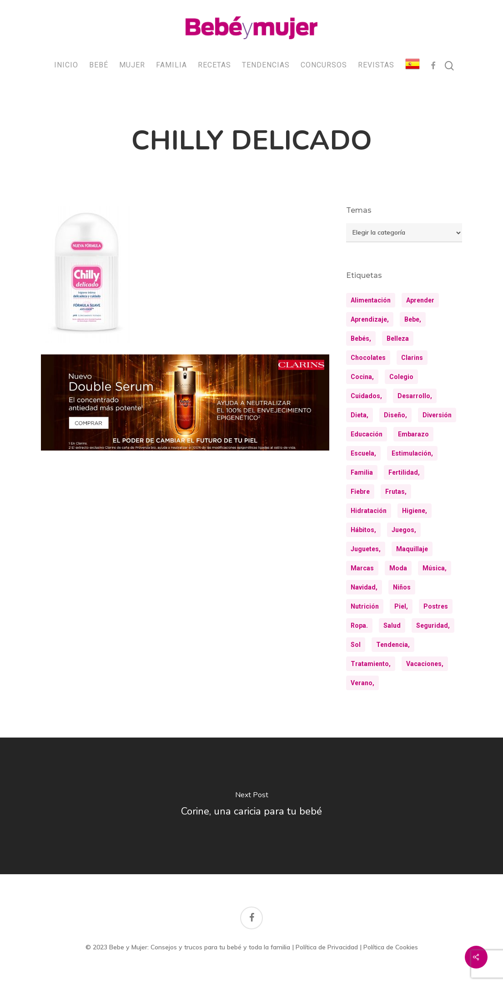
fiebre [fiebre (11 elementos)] (360, 491)
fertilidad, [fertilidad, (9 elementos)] (404, 472)
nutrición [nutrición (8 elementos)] (365, 606)
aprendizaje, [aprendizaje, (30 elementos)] (370, 319)
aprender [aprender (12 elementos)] (420, 300)
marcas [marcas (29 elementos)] (362, 568)
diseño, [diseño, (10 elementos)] (395, 415)
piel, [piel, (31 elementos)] (401, 606)
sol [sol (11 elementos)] (356, 644)
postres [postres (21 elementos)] (435, 606)
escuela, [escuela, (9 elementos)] (363, 453)
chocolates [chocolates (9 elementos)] (368, 357)
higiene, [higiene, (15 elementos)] (414, 510)
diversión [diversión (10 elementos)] (437, 415)
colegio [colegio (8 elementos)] (401, 376)
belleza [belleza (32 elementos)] (398, 338)
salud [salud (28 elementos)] (392, 625)
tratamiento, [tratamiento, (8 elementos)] (371, 663)
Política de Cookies (390, 947)
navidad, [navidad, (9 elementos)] (364, 587)
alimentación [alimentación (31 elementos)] (371, 300)
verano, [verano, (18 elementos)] (362, 683)
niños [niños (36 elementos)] (402, 587)
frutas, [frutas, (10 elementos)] (396, 491)
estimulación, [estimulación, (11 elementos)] (412, 453)
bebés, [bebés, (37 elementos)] (361, 338)
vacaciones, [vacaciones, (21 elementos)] (424, 663)
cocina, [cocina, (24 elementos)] (362, 376)
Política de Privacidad (327, 947)
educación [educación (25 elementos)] (366, 434)
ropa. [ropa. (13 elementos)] (359, 625)
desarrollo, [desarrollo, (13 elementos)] (414, 396)
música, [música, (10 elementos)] (435, 568)
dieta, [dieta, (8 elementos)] (359, 415)
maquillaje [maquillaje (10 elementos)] (412, 549)
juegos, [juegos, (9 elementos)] (404, 529)
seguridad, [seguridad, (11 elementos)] (433, 625)
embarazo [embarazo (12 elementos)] (413, 434)
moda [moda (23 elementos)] (398, 568)
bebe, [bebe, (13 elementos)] (412, 319)
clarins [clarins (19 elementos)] (412, 357)
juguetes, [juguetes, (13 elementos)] (366, 549)
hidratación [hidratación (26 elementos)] (369, 510)
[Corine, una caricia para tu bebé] (251, 806)
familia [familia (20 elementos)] (362, 472)
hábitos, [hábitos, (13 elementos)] (363, 529)
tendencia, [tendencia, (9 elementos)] (393, 644)
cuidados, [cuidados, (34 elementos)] (366, 396)
